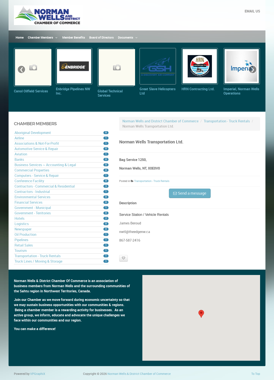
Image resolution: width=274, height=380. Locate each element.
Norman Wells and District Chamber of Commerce (160, 121)
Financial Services (62, 202)
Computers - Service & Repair (62, 176)
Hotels (62, 218)
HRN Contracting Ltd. (198, 89)
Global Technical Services (110, 93)
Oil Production (62, 235)
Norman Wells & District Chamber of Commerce (139, 374)
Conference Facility (62, 181)
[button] (201, 314)
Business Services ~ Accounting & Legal (62, 165)
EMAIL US (252, 11)
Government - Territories (62, 213)
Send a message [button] (189, 193)
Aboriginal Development (62, 133)
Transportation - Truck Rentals (62, 256)
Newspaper (62, 229)
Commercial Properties (62, 170)
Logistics (62, 224)
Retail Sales (62, 245)
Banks (62, 160)
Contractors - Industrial (62, 192)
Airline (62, 138)
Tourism (62, 251)
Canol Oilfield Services (31, 91)
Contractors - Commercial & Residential (62, 186)
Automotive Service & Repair (62, 149)
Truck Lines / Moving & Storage (62, 261)
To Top (255, 374)
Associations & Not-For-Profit (62, 143)
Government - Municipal (62, 208)
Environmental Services (62, 197)
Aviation (62, 154)
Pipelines (62, 240)
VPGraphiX (37, 374)
